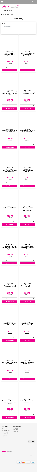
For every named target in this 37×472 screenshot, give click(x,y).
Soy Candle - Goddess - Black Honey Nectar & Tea (27, 248)
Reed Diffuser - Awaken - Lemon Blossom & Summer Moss (27, 54)
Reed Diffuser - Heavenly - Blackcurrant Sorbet (27, 92)
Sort (4, 23)
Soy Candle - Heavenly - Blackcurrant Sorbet (10, 285)
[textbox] (17, 10)
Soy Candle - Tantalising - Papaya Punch (9, 363)
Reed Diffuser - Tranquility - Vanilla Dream (27, 170)
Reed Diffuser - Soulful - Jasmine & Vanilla (27, 131)
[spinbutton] (6, 67)
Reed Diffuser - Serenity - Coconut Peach (9, 131)
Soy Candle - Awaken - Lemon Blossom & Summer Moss (27, 209)
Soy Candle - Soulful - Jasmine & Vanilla (27, 324)
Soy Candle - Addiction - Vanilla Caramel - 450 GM (9, 208)
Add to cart (10, 70)
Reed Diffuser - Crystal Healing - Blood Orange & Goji (9, 93)
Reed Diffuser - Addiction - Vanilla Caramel (9, 54)
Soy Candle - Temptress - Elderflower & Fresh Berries (9, 402)
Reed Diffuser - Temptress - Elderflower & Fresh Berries (9, 170)
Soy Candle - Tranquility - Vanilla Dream (27, 401)
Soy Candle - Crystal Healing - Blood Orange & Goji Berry (9, 248)
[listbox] (18, 26)
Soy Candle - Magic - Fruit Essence (27, 285)
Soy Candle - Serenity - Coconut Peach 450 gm (10, 324)
